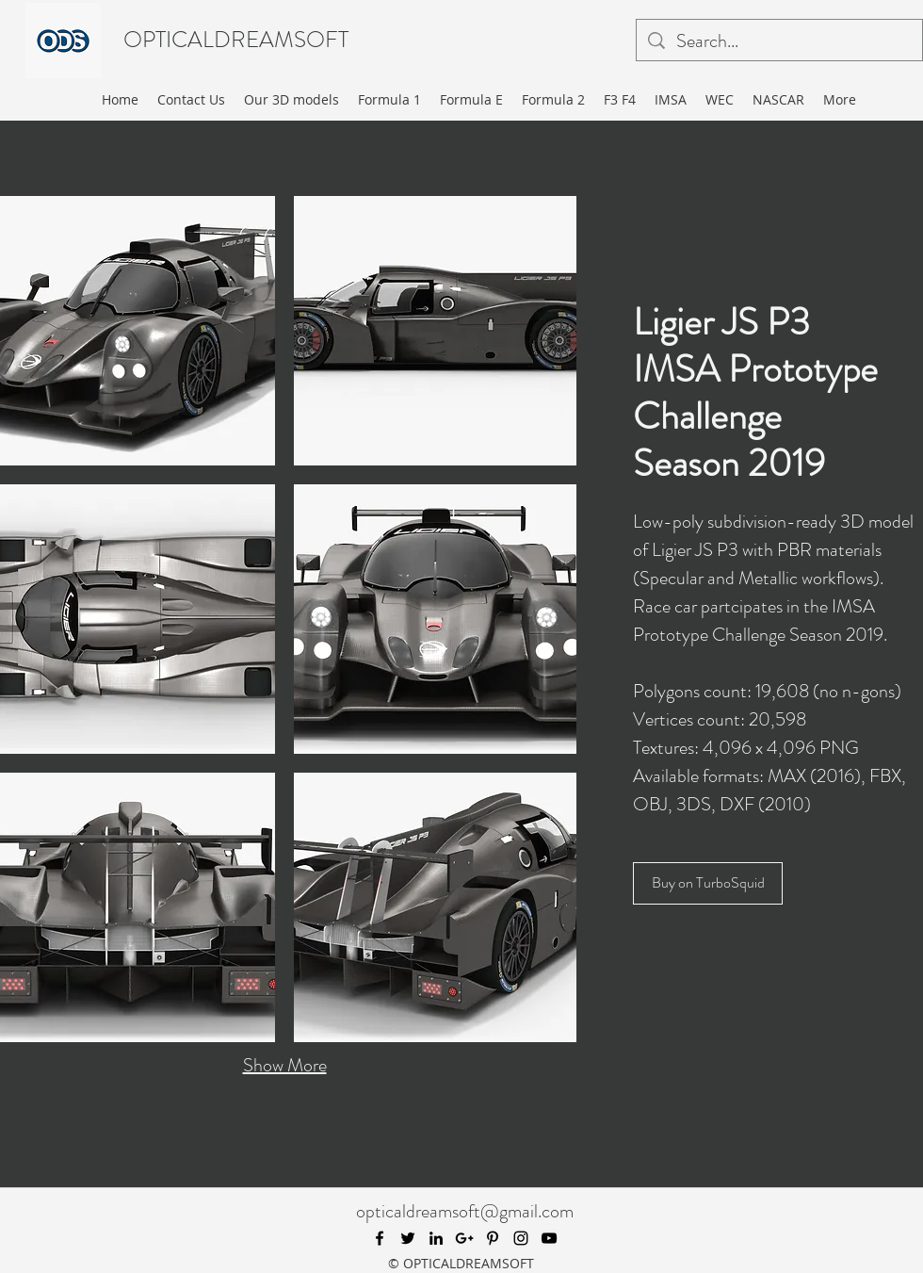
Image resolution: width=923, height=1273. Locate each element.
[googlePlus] (464, 1238)
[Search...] (779, 41)
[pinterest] (492, 1238)
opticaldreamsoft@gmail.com (465, 1211)
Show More (285, 1065)
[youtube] (549, 1238)
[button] (435, 330)
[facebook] (379, 1238)
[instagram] (520, 1238)
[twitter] (407, 1238)
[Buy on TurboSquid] (708, 883)
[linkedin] (436, 1238)
